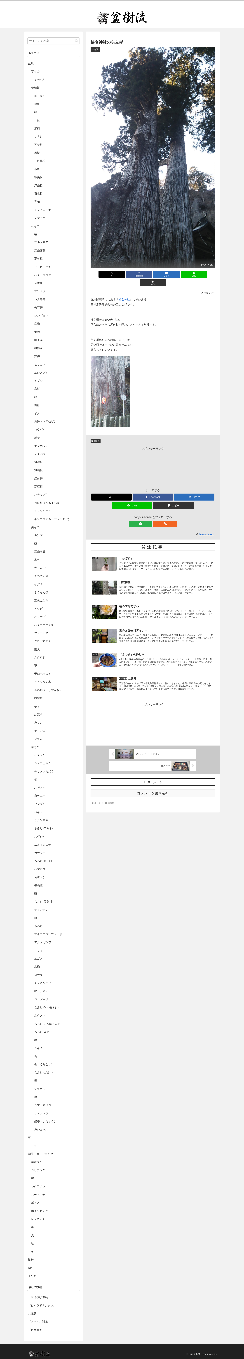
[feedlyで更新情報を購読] (149, 515)
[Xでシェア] (111, 274)
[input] (53, 40)
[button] (195, 274)
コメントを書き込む (153, 787)
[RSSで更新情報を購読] (156, 515)
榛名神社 (124, 291)
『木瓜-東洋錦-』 (38, 1297)
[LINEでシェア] (174, 274)
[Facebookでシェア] (132, 274)
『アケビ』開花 (38, 1321)
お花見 (32, 1313)
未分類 (96, 432)
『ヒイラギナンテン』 (42, 1305)
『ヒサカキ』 (36, 1330)
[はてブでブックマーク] (153, 274)
